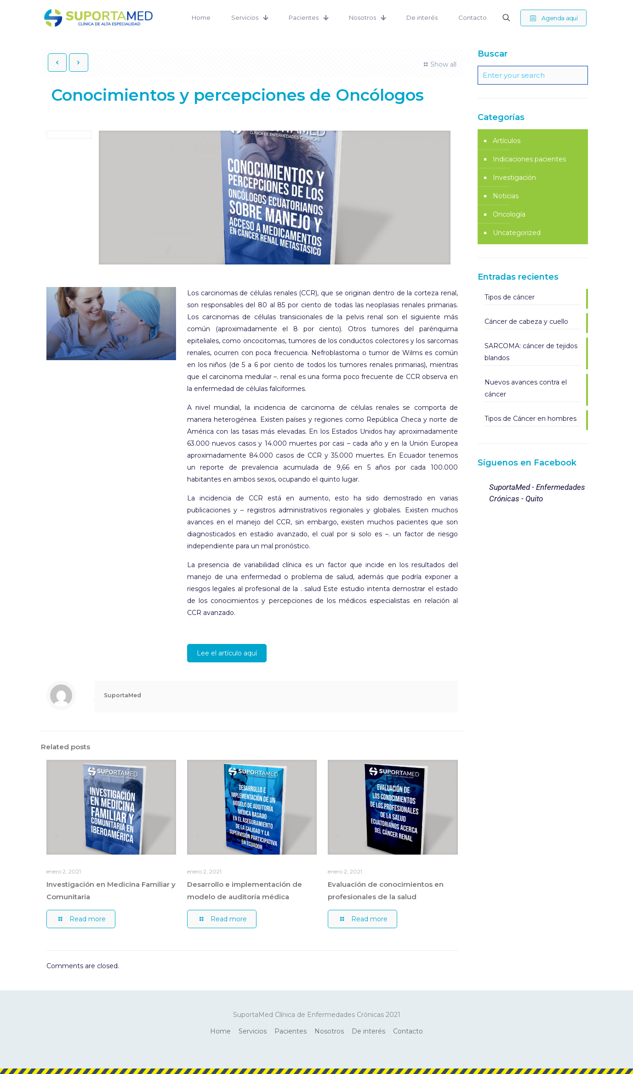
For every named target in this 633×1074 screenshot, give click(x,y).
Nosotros (329, 1031)
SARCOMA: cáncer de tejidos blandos (531, 352)
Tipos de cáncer (510, 297)
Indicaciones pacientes (529, 159)
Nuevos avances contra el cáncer (526, 388)
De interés (368, 1031)
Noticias (506, 196)
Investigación (514, 177)
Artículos (506, 141)
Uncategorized (517, 233)
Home (220, 1031)
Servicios (253, 1031)
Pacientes (290, 1031)
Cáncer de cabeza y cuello (526, 321)
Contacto (408, 1031)
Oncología (509, 214)
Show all (438, 64)
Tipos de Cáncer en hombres (530, 418)
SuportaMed (122, 695)
